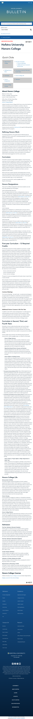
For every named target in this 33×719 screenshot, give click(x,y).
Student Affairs (4, 644)
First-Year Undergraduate (6, 594)
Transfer (3, 597)
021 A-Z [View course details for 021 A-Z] (27, 196)
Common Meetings (21, 63)
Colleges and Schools (20, 597)
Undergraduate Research (21, 641)
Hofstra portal (17, 127)
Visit (3, 616)
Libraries (18, 632)
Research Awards (20, 638)
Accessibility (16, 685)
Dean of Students (5, 632)
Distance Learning (20, 613)
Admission (18, 79)
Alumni (15, 692)
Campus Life (5, 622)
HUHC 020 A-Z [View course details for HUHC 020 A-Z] (21, 196)
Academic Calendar (20, 601)
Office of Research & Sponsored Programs (23, 635)
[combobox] (16, 24)
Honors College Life (20, 75)
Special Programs (20, 610)
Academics (20, 591)
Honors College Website (7, 102)
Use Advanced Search (5, 33)
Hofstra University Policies (16, 676)
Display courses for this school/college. (10, 578)
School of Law (4, 607)
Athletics (15, 696)
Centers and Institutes (20, 626)
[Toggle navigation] (30, 2)
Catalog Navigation (6, 37)
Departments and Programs (21, 594)
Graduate (3, 601)
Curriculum (7, 75)
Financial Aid (4, 613)
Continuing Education (20, 607)
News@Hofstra (15, 707)
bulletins (11, 717)
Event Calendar (4, 635)
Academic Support (20, 604)
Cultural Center (4, 629)
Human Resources (5, 638)
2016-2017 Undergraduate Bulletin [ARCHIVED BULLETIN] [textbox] (13, 23)
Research (19, 622)
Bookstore (4, 626)
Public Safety (4, 641)
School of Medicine (5, 610)
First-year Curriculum (20, 61)
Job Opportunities (15, 703)
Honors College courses (15, 575)
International (4, 604)
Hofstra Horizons (20, 629)
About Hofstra (15, 689)
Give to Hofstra (15, 700)
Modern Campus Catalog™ (19, 718)
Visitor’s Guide (4, 647)
